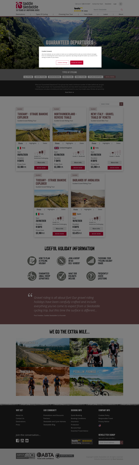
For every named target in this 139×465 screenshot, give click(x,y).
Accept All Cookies (76, 62)
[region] (70, 57)
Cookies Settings (62, 62)
